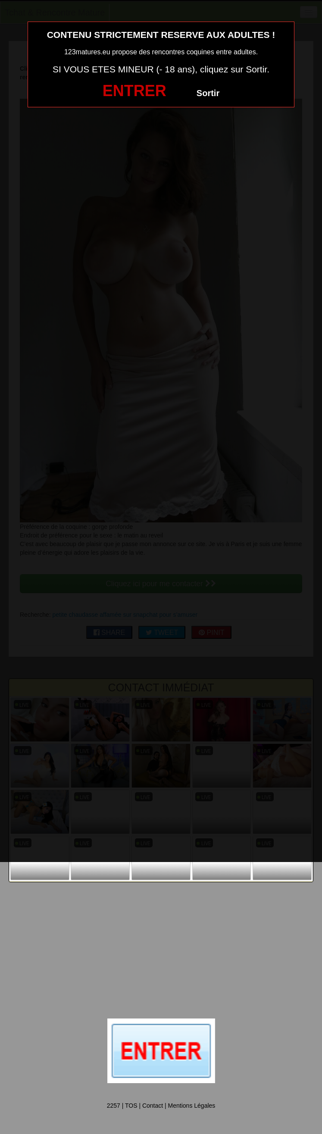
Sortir (208, 93)
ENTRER (134, 91)
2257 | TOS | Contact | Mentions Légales (161, 1105)
